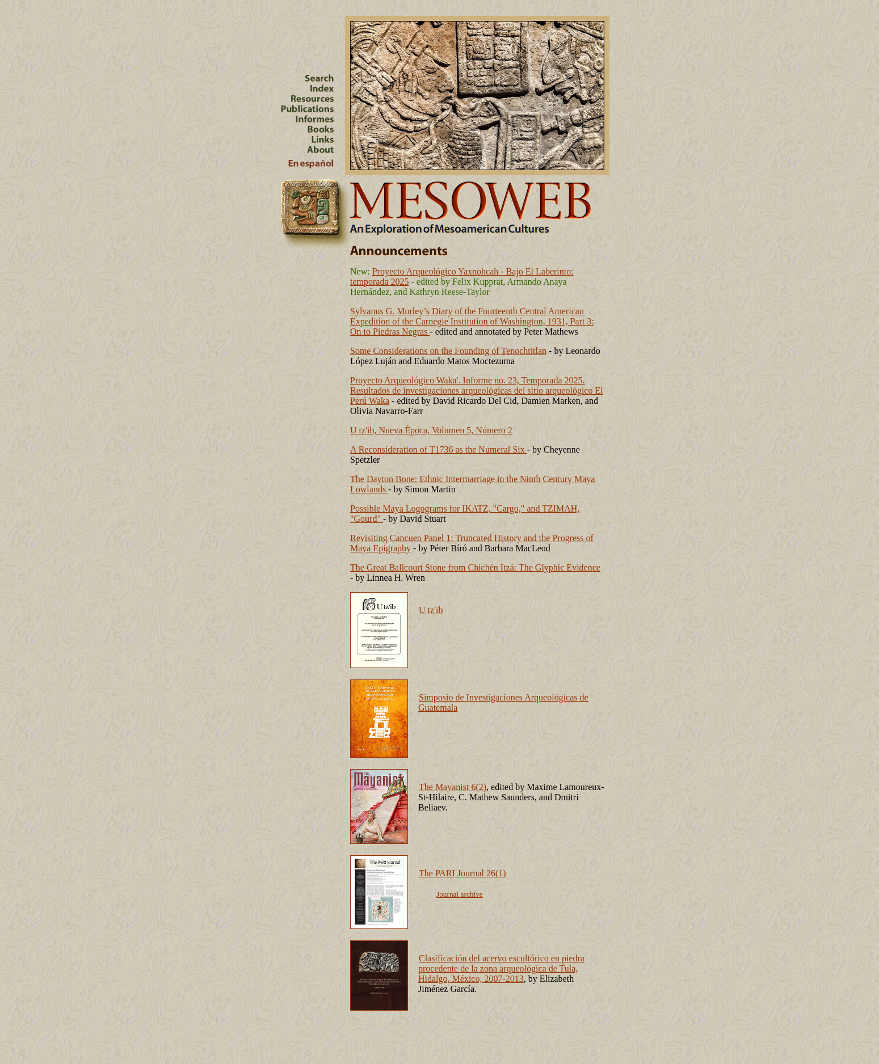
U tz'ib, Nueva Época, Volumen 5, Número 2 (431, 430)
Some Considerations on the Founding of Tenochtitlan (448, 351)
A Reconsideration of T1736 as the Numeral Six (438, 449)
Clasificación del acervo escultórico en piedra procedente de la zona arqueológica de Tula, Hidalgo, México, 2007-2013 (501, 968)
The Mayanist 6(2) (452, 787)
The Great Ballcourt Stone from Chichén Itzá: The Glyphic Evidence (475, 567)
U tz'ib (431, 610)
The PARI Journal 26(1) (462, 873)
